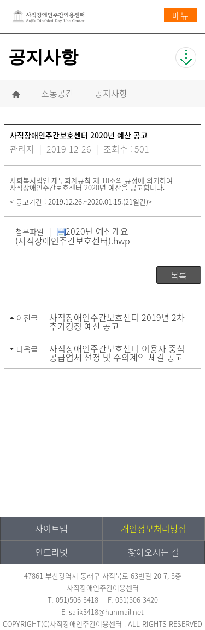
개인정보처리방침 (153, 528)
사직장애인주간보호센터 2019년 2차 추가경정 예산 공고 (117, 321)
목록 (179, 275)
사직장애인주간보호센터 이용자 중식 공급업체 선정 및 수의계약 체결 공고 (117, 353)
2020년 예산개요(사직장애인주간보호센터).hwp (72, 236)
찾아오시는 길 (153, 551)
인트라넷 (51, 551)
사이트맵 (51, 528)
